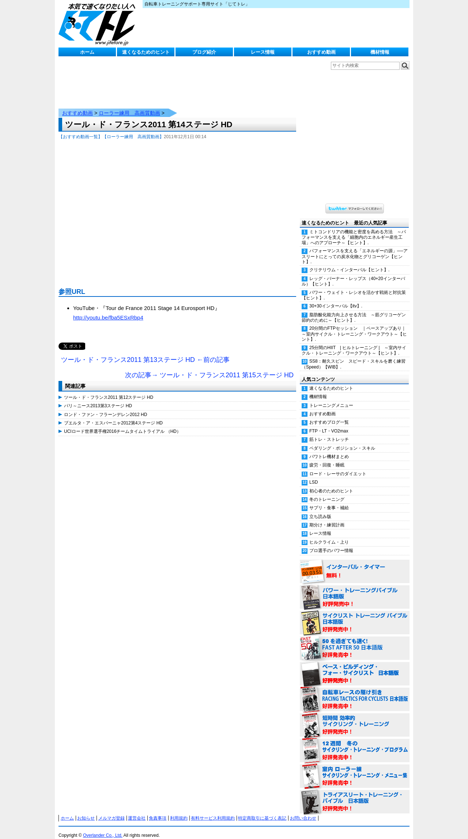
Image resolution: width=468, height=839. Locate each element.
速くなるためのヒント (146, 52)
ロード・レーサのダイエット (337, 466)
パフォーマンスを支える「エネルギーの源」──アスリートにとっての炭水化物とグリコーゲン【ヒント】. (355, 249)
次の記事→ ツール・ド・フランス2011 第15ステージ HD (209, 367)
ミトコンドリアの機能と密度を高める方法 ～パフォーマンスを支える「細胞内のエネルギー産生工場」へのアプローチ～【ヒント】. (354, 230)
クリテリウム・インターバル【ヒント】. (349, 262)
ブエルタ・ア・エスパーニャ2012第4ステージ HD (113, 415)
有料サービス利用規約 (213, 810)
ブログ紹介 (204, 52)
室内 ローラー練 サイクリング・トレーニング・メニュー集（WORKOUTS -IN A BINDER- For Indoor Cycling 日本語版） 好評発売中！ (355, 769)
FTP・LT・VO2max (328, 423)
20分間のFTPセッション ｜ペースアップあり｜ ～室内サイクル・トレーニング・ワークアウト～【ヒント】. (356, 326)
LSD (313, 474)
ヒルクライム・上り (329, 534)
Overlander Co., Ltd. (102, 828)
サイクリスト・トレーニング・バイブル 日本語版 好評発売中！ (355, 615)
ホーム (87, 52)
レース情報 (263, 52)
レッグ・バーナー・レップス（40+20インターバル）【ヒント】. (353, 274)
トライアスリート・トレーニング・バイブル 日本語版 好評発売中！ (355, 795)
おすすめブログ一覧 (329, 414)
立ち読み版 (320, 509)
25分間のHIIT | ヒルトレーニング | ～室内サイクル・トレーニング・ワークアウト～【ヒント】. (354, 343)
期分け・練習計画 (326, 517)
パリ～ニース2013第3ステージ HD (98, 398)
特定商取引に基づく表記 (262, 810)
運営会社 (137, 810)
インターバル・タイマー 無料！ (355, 564)
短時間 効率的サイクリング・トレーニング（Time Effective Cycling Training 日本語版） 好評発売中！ (355, 718)
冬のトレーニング (326, 492)
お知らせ (86, 810)
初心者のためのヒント (331, 483)
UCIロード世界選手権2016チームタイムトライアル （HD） (122, 424)
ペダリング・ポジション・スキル (342, 440)
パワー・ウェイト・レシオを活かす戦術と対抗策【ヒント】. (354, 288)
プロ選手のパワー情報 (331, 543)
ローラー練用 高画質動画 (129, 106)
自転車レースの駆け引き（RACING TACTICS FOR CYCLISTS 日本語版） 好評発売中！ (355, 692)
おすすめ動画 (321, 52)
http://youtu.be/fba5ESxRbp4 (108, 310)
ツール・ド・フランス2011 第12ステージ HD (108, 390)
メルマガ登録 (111, 810)
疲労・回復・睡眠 (326, 457)
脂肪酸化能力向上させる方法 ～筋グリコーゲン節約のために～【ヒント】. (354, 310)
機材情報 (379, 52)
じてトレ (98, 24)
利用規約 (179, 810)
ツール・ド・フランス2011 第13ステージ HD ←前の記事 (145, 352)
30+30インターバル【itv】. (335, 298)
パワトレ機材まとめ (329, 449)
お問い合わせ (303, 810)
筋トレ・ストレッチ (329, 432)
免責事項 (157, 810)
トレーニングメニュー (331, 398)
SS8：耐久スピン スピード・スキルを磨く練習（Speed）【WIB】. (353, 356)
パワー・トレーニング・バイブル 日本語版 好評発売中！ (355, 590)
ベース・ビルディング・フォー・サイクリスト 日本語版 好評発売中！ (355, 667)
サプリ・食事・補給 (329, 500)
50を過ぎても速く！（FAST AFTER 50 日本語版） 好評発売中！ (355, 641)
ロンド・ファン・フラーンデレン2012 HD (105, 407)
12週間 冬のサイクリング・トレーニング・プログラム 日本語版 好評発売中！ (355, 743)
